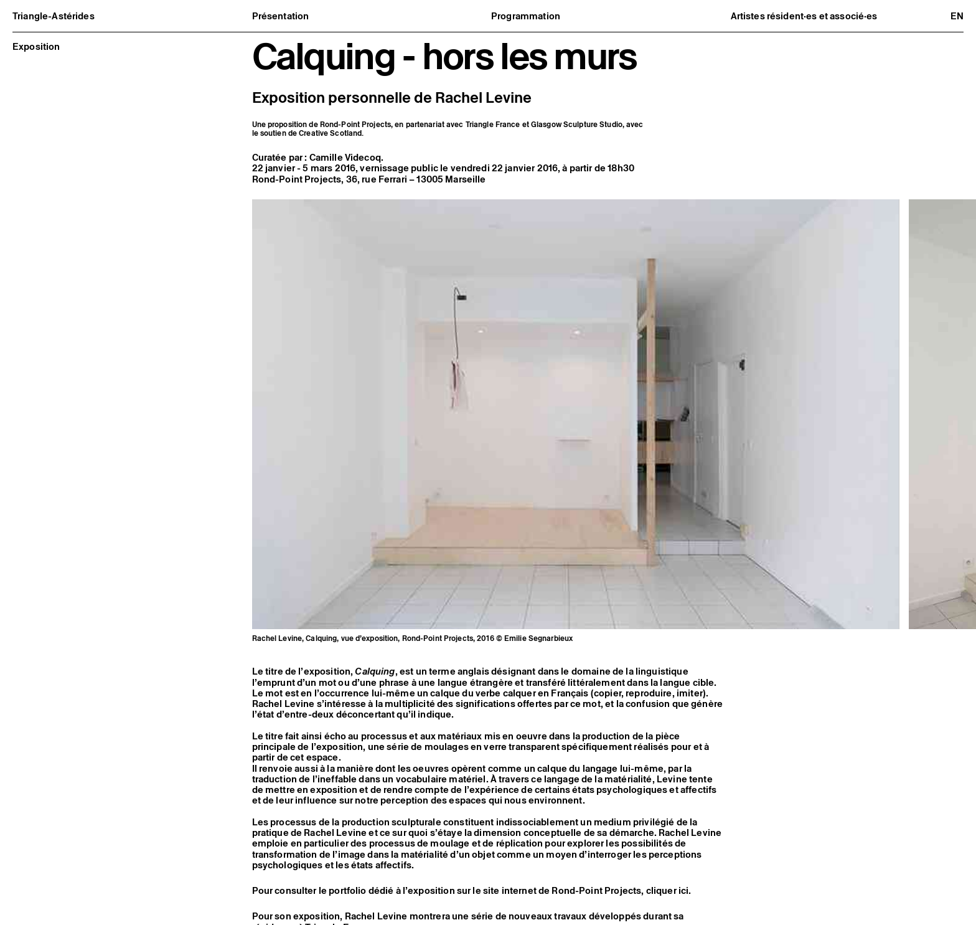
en (957, 15)
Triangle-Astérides (53, 15)
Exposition (36, 46)
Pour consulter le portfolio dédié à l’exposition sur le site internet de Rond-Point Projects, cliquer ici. (472, 899)
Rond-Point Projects (297, 179)
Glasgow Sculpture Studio (576, 124)
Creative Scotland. (331, 133)
